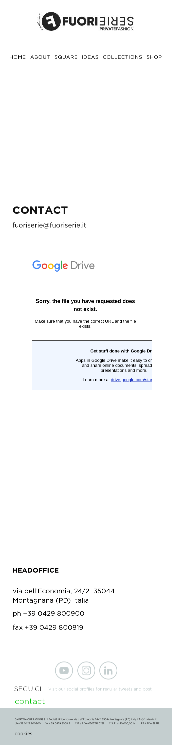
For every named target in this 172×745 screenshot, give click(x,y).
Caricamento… (85, 404)
